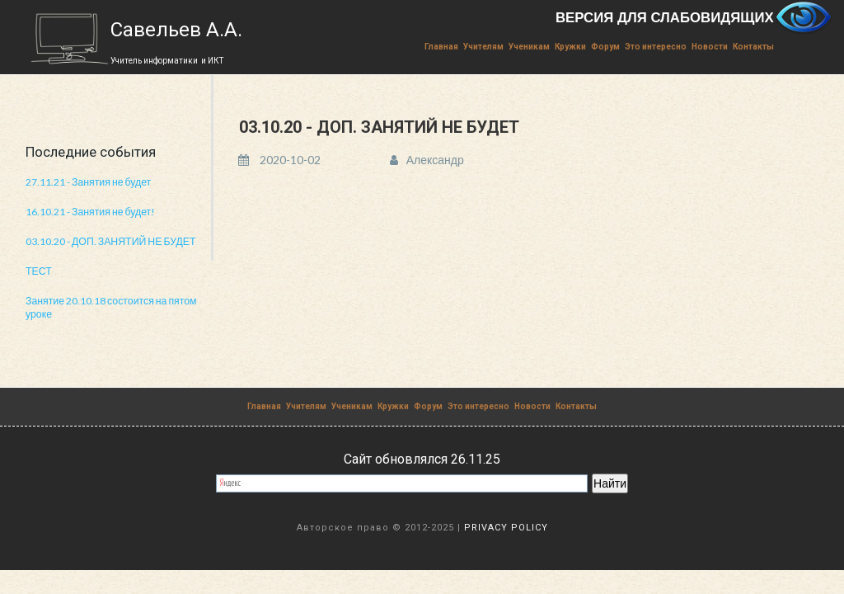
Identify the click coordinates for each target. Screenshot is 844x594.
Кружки (570, 46)
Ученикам (529, 46)
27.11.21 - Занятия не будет (87, 182)
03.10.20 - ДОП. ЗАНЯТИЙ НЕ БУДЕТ (109, 240)
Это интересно (656, 46)
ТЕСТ (38, 270)
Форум (605, 46)
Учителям (483, 46)
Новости (710, 46)
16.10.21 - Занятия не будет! (89, 211)
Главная (441, 46)
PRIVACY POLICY (506, 526)
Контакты (753, 46)
